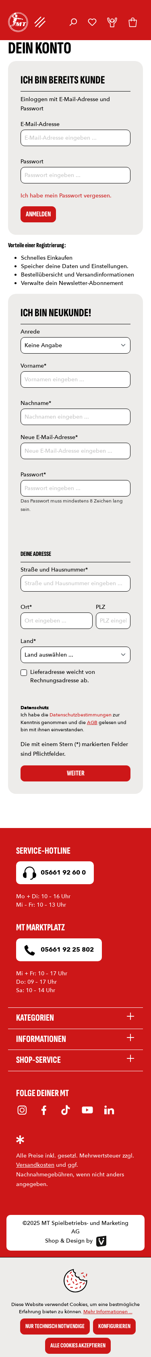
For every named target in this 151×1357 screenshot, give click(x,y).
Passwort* (33, 474)
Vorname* (33, 366)
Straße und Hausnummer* (54, 570)
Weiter (76, 773)
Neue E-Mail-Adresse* (49, 437)
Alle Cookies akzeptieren (77, 1345)
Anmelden (38, 214)
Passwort (32, 161)
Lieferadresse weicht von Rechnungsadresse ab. (62, 676)
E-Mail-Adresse (40, 124)
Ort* (26, 607)
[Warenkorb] (132, 22)
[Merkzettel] (92, 22)
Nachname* (36, 403)
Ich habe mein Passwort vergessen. (66, 195)
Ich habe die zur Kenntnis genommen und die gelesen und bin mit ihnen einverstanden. (73, 722)
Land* (28, 641)
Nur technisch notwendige (55, 1326)
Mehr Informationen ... (107, 1311)
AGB (92, 722)
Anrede (30, 332)
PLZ (100, 607)
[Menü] (40, 22)
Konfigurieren (114, 1326)
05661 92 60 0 (53, 873)
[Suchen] (73, 22)
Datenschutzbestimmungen (81, 715)
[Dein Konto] (112, 22)
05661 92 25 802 (57, 950)
